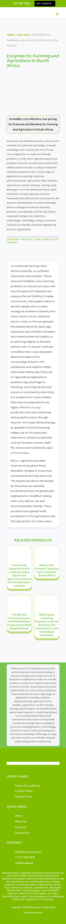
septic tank (27, 896)
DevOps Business (33, 912)
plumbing (7, 896)
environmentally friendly (21, 875)
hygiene (12, 893)
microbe (18, 878)
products (10, 884)
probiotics (32, 878)
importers (38, 872)
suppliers (26, 872)
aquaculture (45, 884)
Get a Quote (43, 3)
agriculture (31, 884)
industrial (23, 893)
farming (26, 890)
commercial (40, 887)
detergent (55, 887)
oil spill (34, 893)
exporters (55, 872)
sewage (39, 896)
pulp (17, 896)
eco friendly (53, 881)
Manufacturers (10, 872)
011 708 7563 (21, 3)
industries (31, 899)
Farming (12, 242)
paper (42, 893)
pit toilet (53, 893)
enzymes (7, 878)
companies (46, 899)
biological (40, 881)
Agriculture (50, 239)
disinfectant (14, 890)
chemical (16, 887)
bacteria (24, 881)
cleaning (27, 887)
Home (11, 34)
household (53, 890)
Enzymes (23, 34)
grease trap (39, 890)
